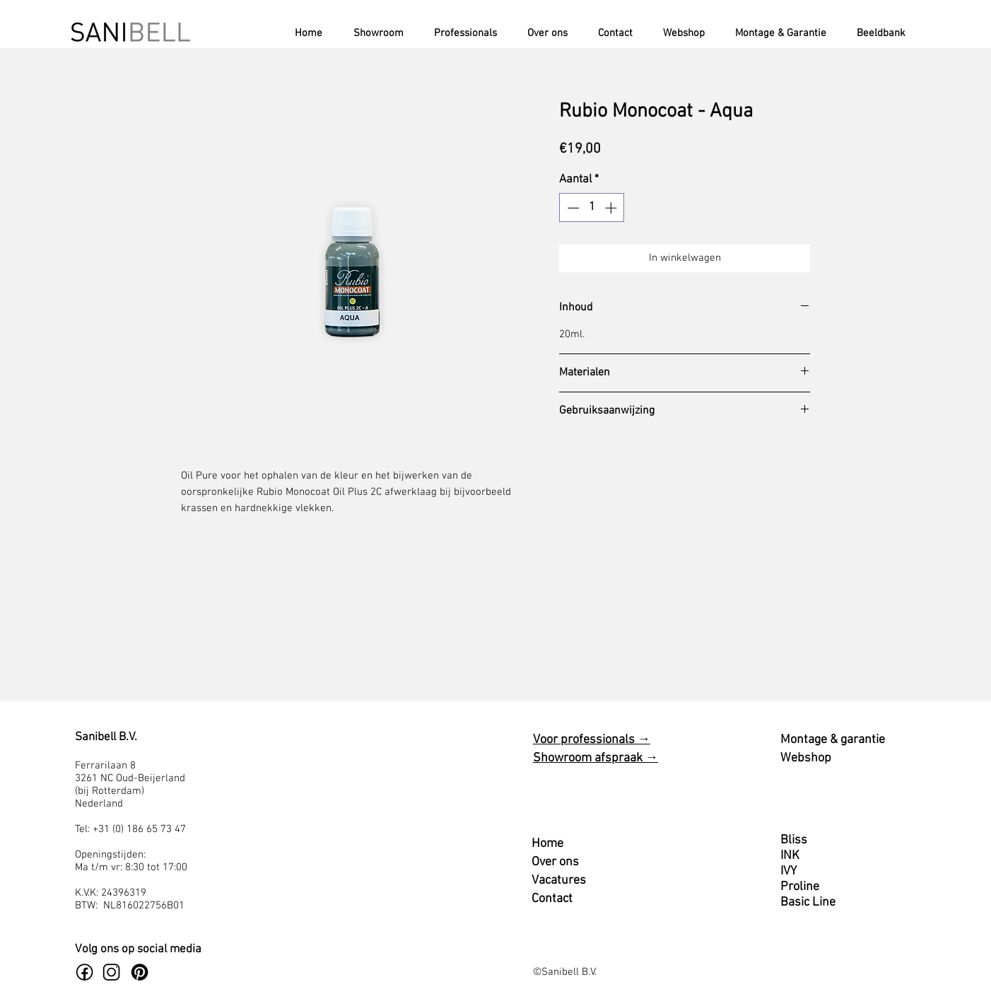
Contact (552, 898)
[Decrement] (571, 208)
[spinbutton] (592, 208)
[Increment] (612, 208)
